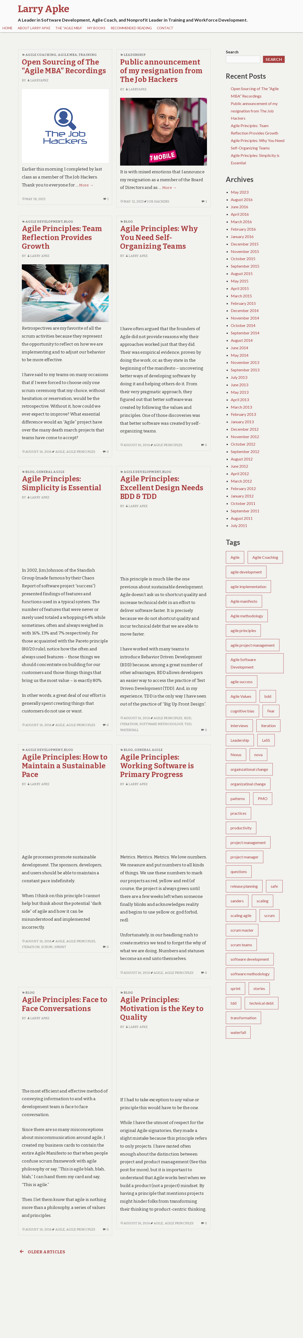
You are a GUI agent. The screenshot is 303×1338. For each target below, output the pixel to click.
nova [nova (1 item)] (258, 754)
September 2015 (245, 266)
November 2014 (245, 318)
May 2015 (239, 281)
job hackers (158, 201)
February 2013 (243, 414)
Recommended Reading (131, 28)
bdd (187, 718)
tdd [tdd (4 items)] (233, 1003)
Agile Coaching (40, 55)
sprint (60, 947)
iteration (129, 724)
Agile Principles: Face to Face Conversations (64, 1004)
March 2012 (241, 481)
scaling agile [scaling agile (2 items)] (241, 915)
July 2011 (239, 525)
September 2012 (245, 451)
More (86, 185)
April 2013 (240, 399)
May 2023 (239, 192)
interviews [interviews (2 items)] (239, 725)
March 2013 (241, 407)
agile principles (80, 452)
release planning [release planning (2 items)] (244, 886)
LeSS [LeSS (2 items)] (266, 740)
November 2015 (245, 251)
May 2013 (239, 392)
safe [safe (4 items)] (274, 886)
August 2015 (242, 273)
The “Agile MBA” (68, 28)
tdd (187, 724)
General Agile (50, 472)
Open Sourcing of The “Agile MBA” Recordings (64, 66)
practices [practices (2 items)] (238, 813)
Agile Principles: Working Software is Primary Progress (157, 766)
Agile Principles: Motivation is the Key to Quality (161, 1008)
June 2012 (239, 466)
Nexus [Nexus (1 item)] (236, 754)
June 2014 (239, 347)
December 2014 (245, 310)
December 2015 (245, 244)
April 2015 (240, 288)
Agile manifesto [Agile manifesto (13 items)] (244, 601)
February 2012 (243, 488)
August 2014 (242, 340)
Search (232, 51)
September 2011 (245, 510)
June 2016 (239, 206)
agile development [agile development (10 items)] (246, 571)
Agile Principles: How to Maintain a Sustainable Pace (64, 766)
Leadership (135, 55)
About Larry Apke (34, 28)
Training (88, 55)
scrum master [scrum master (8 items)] (242, 930)
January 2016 (242, 236)
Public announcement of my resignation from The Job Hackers (161, 71)
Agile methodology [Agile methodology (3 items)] (247, 615)
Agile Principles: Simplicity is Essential (61, 483)
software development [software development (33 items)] (250, 959)
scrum (47, 947)
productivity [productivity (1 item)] (241, 827)
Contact (165, 28)
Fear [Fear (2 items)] (271, 710)
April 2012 (240, 473)
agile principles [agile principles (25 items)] (243, 630)
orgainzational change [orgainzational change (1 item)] (249, 769)
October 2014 (243, 325)
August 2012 (242, 459)
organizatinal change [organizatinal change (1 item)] (248, 783)
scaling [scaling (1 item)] (263, 900)
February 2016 (243, 229)
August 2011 (242, 518)
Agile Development (44, 221)
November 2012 (245, 436)
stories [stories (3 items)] (259, 988)
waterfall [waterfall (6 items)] (238, 1032)
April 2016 (240, 214)
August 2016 (242, 199)
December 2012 (245, 429)
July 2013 (239, 377)
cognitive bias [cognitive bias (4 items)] (242, 710)
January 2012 (242, 495)
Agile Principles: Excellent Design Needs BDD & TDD (161, 488)
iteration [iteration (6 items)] (268, 725)
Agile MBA (67, 55)
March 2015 (241, 295)
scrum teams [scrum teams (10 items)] (241, 944)
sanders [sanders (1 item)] (237, 900)
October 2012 (243, 444)
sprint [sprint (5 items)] (235, 988)
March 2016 (241, 221)
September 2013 (245, 369)
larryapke (37, 80)
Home (7, 28)
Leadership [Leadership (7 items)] (240, 740)
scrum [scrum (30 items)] (269, 915)
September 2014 (245, 332)
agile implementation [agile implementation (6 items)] (248, 586)
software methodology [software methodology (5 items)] (250, 973)
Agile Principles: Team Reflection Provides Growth (62, 237)
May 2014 (239, 355)
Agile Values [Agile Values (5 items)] (241, 696)
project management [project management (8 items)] (248, 842)
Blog (68, 221)
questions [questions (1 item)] (239, 871)
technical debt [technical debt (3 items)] (261, 1003)
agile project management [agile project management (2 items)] (253, 645)
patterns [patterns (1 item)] (238, 798)
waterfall (129, 730)
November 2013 (245, 362)
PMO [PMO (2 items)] (263, 798)
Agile (60, 452)
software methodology (161, 724)
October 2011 (243, 503)
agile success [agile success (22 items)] (242, 681)
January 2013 (242, 421)
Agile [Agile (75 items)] (235, 557)
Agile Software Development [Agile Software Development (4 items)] (243, 663)
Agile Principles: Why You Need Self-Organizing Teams (159, 237)
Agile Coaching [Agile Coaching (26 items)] (265, 557)
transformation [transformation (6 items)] (243, 1017)
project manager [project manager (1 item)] (245, 856)
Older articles (41, 1252)
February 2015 (243, 303)
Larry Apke (38, 256)
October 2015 (243, 258)
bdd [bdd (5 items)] (267, 696)
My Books (96, 28)
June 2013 (239, 384)
